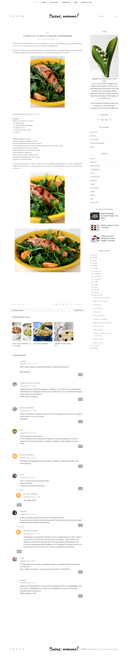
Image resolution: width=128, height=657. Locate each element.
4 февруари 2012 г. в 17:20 (28, 514)
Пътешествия (66, 2)
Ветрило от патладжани (100, 319)
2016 (93, 258)
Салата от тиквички (40, 343)
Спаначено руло (98, 326)
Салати (23, 304)
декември (97, 271)
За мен (75, 2)
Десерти (92, 158)
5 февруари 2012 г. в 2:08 (27, 582)
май (95, 287)
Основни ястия (95, 169)
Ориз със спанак (98, 330)
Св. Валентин (94, 188)
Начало (35, 2)
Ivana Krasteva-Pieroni (30, 383)
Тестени (92, 195)
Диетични (93, 162)
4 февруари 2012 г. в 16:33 (28, 477)
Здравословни (95, 166)
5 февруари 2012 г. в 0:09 (27, 561)
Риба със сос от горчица (100, 301)
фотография (94, 139)
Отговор (80, 374)
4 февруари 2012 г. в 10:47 (28, 363)
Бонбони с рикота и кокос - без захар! (110, 226)
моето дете (93, 132)
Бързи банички (98, 308)
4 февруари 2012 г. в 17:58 (32, 497)
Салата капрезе (98, 343)
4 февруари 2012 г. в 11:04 (28, 386)
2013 (93, 266)
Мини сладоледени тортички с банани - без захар (109, 216)
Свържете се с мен (86, 2)
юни (95, 284)
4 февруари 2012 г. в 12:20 (28, 433)
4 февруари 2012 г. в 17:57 (32, 534)
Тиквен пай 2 (97, 305)
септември (97, 279)
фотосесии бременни (97, 143)
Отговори (21, 490)
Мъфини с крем (97, 339)
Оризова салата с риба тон (62, 344)
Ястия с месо (94, 202)
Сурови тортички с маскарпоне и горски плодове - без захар (108, 238)
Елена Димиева (27, 408)
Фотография (54, 2)
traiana (23, 511)
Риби (47, 32)
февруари (97, 295)
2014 (93, 263)
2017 (93, 255)
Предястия (93, 180)
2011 (93, 348)
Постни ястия (94, 177)
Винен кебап (97, 312)
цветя (92, 147)
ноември (96, 274)
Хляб (91, 199)
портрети (93, 136)
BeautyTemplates (92, 649)
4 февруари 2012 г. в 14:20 (28, 458)
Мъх (21, 430)
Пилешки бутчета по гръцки (101, 297)
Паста (92, 173)
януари (96, 345)
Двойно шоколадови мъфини (102, 322)
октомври (96, 276)
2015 (93, 260)
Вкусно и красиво (18, 46)
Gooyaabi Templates (113, 649)
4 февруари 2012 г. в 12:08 (28, 410)
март (95, 292)
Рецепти (43, 2)
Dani (22, 475)
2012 (93, 268)
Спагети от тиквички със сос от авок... (21, 344)
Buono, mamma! (43, 39)
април (95, 289)
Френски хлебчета (99, 315)
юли (95, 282)
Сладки (92, 191)
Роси (22, 558)
